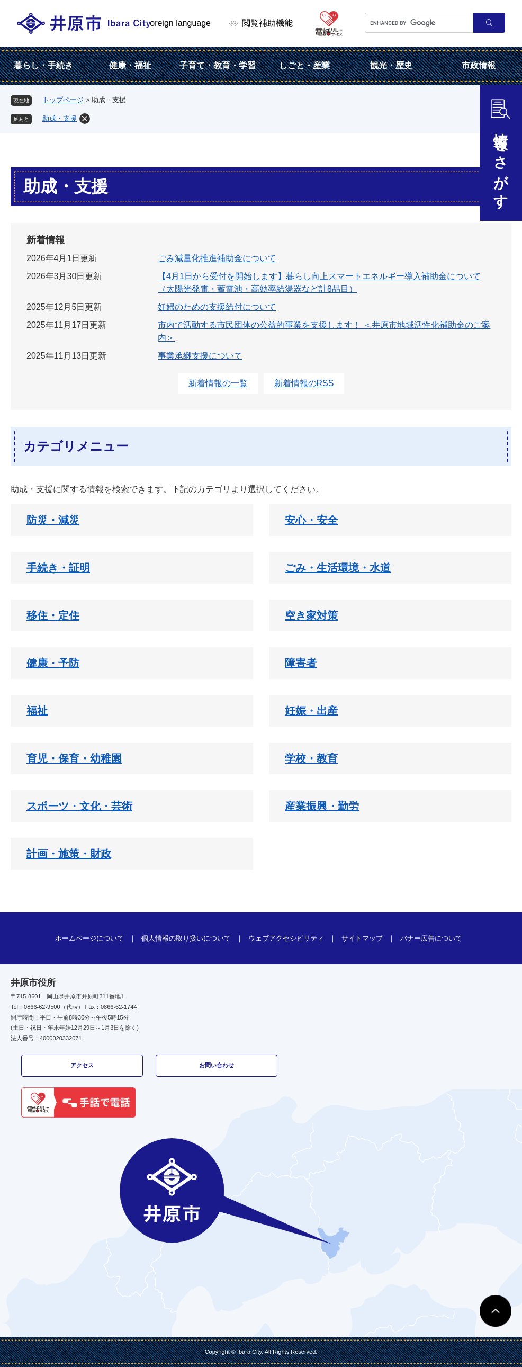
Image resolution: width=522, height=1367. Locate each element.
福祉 (37, 711)
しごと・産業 (304, 65)
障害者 (301, 663)
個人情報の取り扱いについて (186, 938)
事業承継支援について (200, 355)
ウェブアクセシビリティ (286, 938)
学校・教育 (311, 758)
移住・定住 (52, 615)
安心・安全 (311, 520)
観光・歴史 (391, 65)
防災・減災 (52, 520)
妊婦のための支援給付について (217, 306)
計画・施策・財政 (68, 854)
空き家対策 (311, 615)
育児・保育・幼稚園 (74, 758)
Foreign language (178, 23)
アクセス (82, 1065)
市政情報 (479, 65)
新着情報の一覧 (218, 383)
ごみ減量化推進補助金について (217, 258)
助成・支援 (59, 118)
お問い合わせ (216, 1065)
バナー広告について (431, 938)
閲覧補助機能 (267, 23)
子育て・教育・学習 (217, 65)
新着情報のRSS (304, 383)
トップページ (63, 100)
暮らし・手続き (43, 65)
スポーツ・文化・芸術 (79, 806)
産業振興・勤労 (322, 806)
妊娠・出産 (311, 711)
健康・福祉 (130, 65)
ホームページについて (89, 938)
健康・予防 (52, 663)
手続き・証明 (58, 568)
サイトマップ (362, 938)
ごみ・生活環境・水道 (338, 568)
